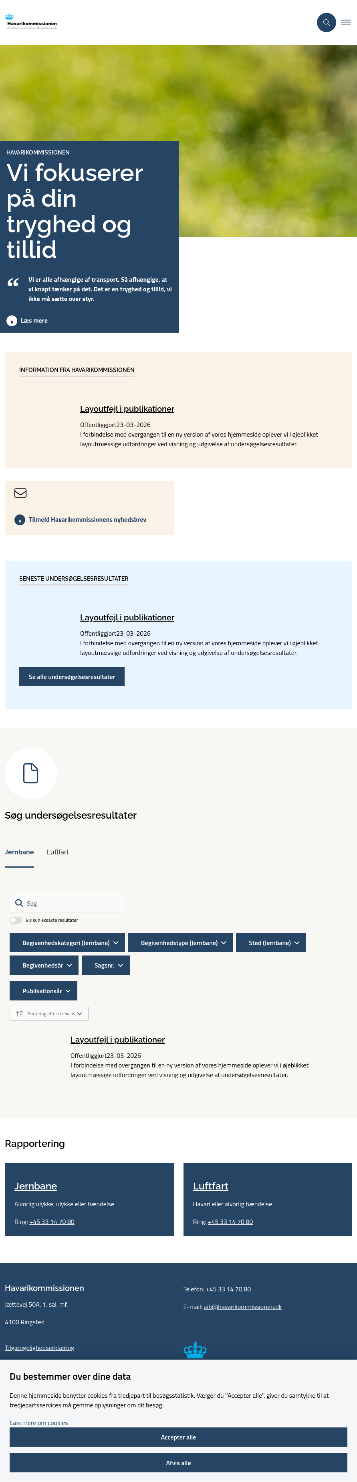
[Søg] (66, 903)
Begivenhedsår (42, 965)
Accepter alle (178, 1437)
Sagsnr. (105, 965)
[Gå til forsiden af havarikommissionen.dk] (153, 22)
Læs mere (34, 320)
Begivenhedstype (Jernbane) (179, 942)
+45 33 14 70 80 (52, 1307)
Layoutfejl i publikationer (127, 409)
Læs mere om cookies (39, 1422)
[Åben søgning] (326, 22)
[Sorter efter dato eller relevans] (49, 1014)
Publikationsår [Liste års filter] (42, 991)
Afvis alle (178, 1463)
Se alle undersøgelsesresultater (72, 676)
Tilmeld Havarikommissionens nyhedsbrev (87, 519)
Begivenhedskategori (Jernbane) (66, 942)
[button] (349, 22)
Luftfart (58, 852)
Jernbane (19, 852)
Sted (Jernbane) (270, 942)
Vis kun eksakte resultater (52, 920)
